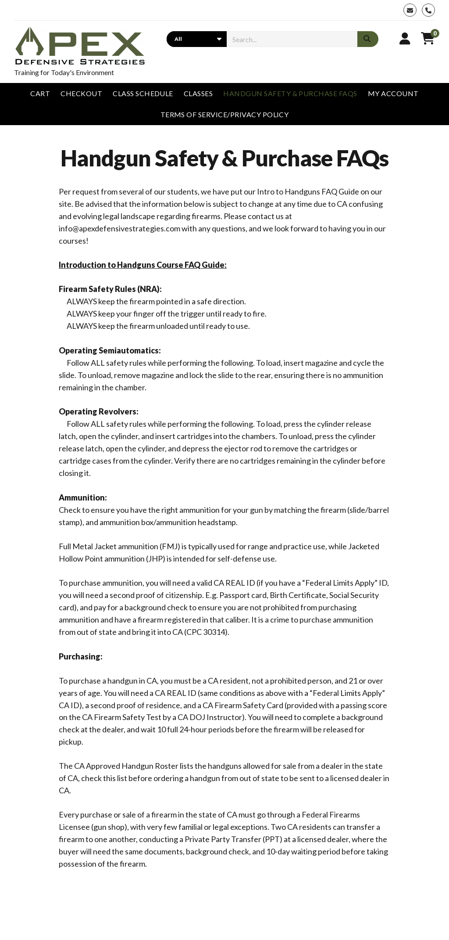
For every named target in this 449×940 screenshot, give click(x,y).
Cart (40, 93)
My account (393, 93)
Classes (198, 93)
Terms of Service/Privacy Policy (224, 114)
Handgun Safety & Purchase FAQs (290, 93)
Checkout (81, 93)
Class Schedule (143, 93)
